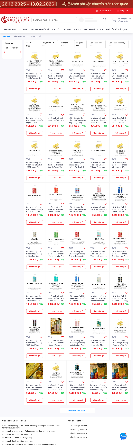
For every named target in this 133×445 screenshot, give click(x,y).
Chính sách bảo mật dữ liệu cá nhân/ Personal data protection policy (28, 431)
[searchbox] (51, 19)
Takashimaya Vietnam (77, 426)
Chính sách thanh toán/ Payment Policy (17, 441)
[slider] (4, 52)
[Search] (74, 19)
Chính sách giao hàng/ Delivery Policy (17, 434)
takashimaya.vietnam (77, 429)
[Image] (66, 4)
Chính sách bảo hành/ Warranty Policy (17, 438)
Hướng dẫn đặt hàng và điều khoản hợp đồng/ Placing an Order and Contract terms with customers (32, 427)
